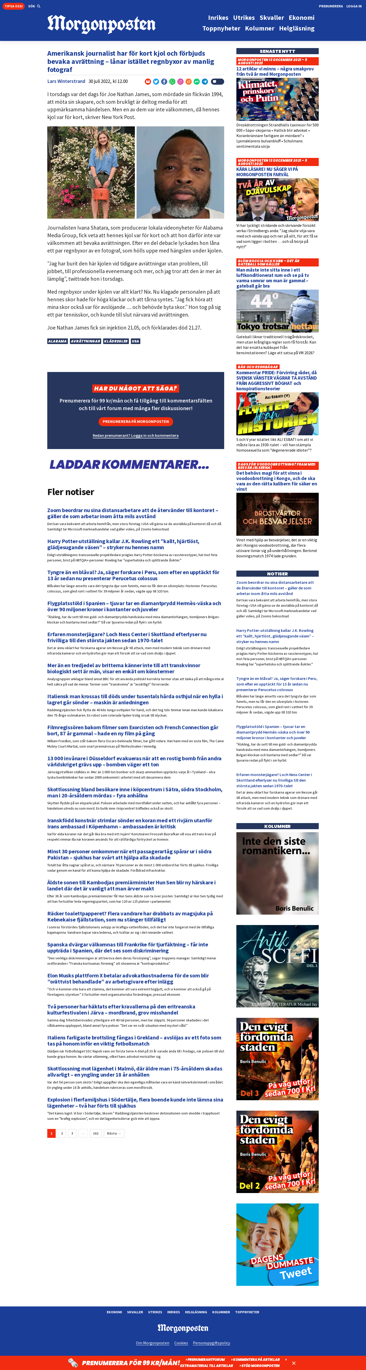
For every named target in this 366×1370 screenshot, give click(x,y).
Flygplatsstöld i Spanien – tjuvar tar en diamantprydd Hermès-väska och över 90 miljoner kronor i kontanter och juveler (273, 732)
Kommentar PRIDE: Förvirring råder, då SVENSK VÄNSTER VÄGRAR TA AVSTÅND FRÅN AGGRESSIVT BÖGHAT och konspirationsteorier (276, 380)
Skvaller (135, 1312)
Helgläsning (196, 1312)
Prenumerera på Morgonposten (136, 421)
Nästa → (114, 1133)
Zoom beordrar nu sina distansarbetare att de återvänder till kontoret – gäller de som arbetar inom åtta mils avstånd (275, 588)
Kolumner (221, 1312)
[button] (34, 6)
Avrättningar (85, 341)
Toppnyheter (247, 1312)
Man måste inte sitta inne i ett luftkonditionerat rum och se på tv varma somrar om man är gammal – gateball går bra (272, 278)
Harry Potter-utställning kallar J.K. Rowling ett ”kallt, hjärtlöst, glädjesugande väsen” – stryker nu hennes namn (275, 636)
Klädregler (116, 341)
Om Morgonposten (152, 1342)
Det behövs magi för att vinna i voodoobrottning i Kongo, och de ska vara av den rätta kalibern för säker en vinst (276, 481)
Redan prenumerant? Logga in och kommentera (136, 435)
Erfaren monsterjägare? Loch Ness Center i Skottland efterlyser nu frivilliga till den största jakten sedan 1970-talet (274, 780)
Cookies (181, 1342)
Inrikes (173, 1312)
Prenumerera (331, 6)
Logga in (354, 6)
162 (95, 1133)
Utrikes (155, 1312)
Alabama (57, 341)
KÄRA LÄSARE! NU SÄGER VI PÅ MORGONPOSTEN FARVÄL (267, 171)
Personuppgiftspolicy (211, 1342)
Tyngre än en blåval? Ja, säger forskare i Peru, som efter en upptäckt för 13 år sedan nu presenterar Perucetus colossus (276, 684)
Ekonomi (114, 1312)
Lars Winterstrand (66, 81)
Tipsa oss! (14, 6)
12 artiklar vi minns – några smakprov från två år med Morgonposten (275, 71)
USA (135, 341)
